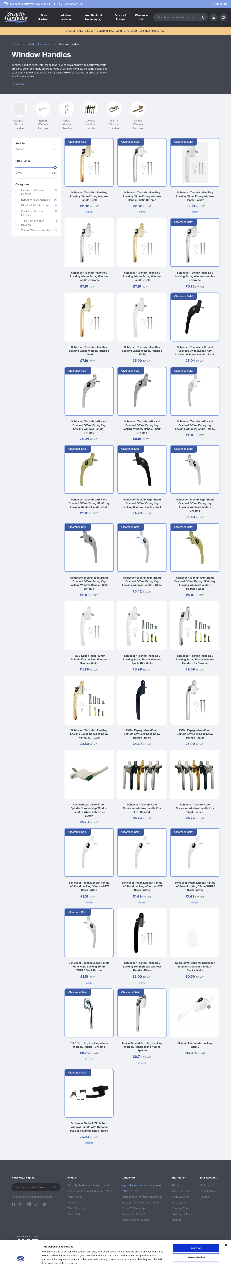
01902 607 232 (131, 1191)
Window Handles (69, 44)
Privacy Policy (185, 1246)
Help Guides (178, 1202)
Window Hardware (39, 44)
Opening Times (180, 1208)
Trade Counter (180, 1196)
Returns (204, 1196)
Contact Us (220, 3)
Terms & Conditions (161, 1246)
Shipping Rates (180, 1214)
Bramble (214, 1246)
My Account (207, 1185)
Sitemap (176, 1219)
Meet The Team (180, 1191)
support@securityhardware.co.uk (141, 1185)
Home (15, 44)
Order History (208, 1191)
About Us (177, 1185)
